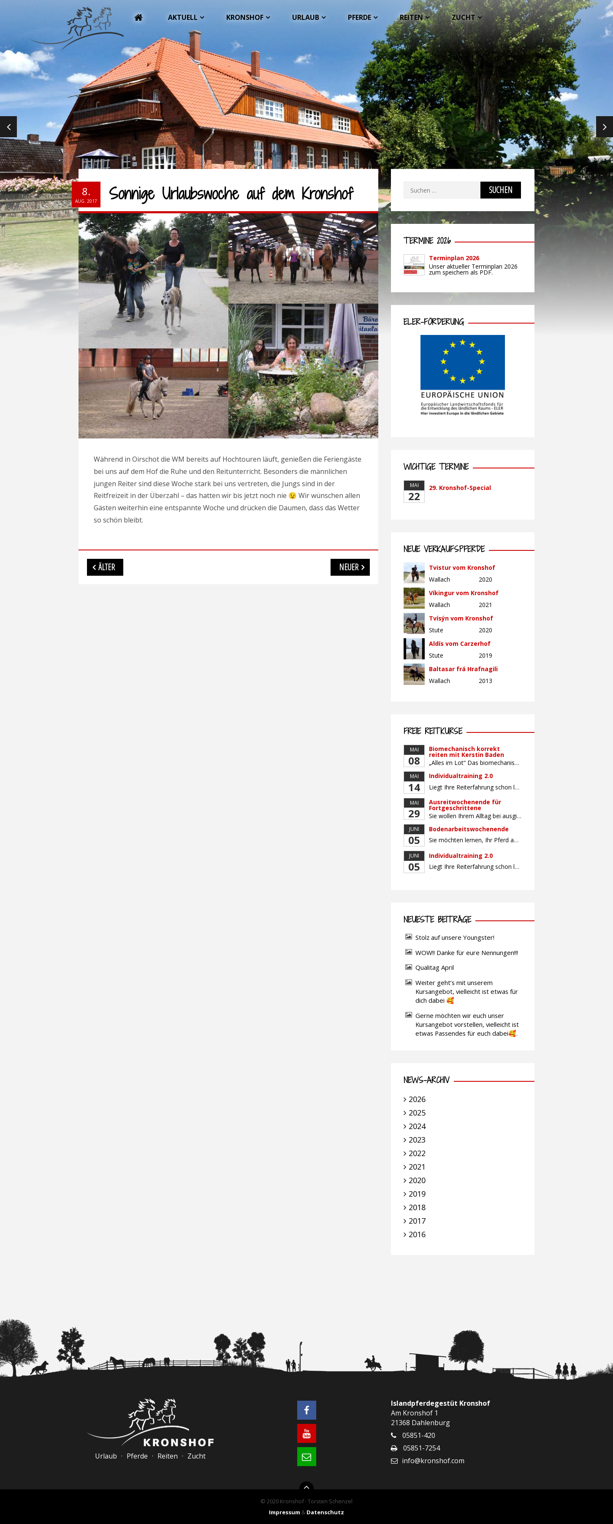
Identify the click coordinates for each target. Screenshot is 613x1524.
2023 (417, 1140)
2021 (417, 1167)
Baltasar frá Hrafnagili (463, 669)
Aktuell (183, 17)
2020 (417, 1180)
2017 (417, 1221)
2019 (417, 1194)
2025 (417, 1113)
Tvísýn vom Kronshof (461, 618)
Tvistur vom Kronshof (462, 567)
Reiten (411, 17)
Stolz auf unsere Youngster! (454, 937)
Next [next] (604, 126)
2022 (417, 1153)
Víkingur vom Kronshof (464, 593)
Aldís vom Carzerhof (460, 644)
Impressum (284, 1512)
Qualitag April (434, 967)
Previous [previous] (8, 126)
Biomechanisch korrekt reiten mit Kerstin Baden (466, 752)
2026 (417, 1099)
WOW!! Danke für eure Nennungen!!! (466, 952)
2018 (417, 1207)
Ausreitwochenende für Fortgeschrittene (465, 805)
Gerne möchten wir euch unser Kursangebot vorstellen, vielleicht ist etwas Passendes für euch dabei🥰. (467, 1024)
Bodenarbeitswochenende (469, 829)
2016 (417, 1234)
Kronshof (244, 17)
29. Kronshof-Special (460, 488)
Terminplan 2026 (454, 258)
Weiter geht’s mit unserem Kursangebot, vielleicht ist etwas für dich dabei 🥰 (466, 991)
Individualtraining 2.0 (461, 776)
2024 (417, 1126)
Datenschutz (325, 1512)
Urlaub (305, 17)
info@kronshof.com (433, 1460)
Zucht (463, 17)
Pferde (359, 17)
